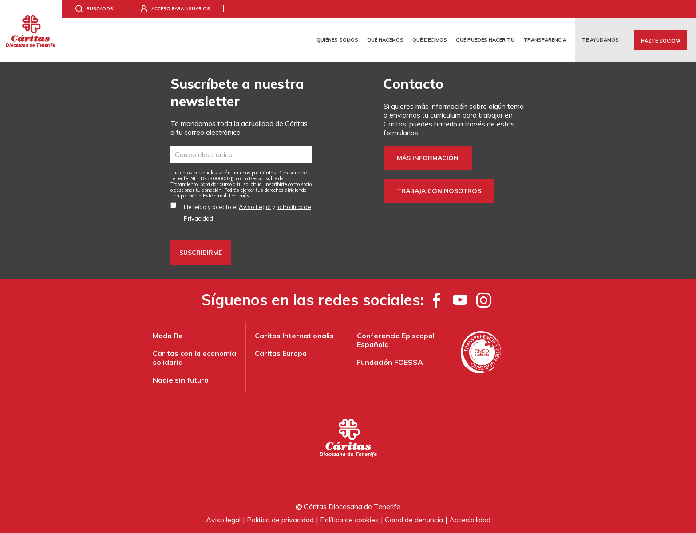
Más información (428, 158)
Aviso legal (223, 519)
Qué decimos (429, 40)
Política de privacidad (280, 519)
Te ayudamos (600, 40)
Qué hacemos (385, 40)
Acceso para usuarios (180, 9)
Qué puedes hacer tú (485, 40)
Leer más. (240, 196)
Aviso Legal (255, 206)
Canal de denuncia (414, 519)
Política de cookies (349, 519)
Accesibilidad (469, 519)
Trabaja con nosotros (439, 191)
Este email (214, 196)
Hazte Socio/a (660, 41)
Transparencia (544, 40)
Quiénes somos (337, 40)
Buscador (100, 9)
